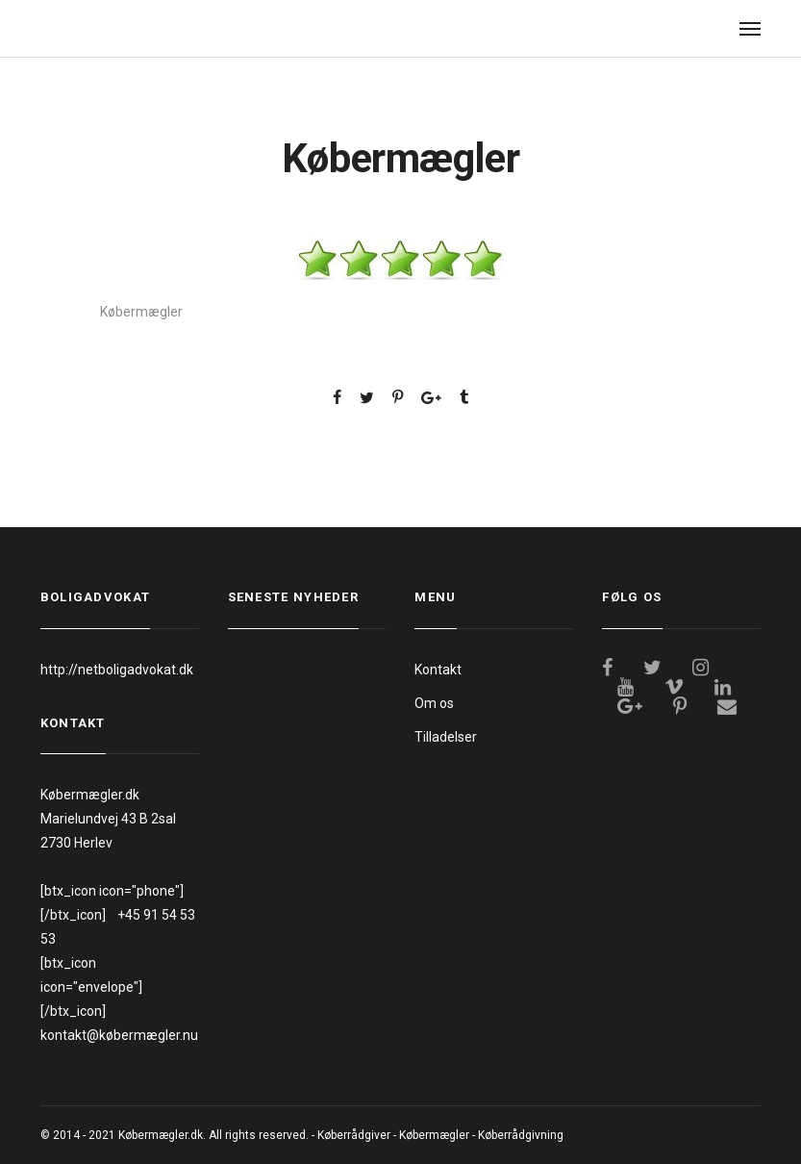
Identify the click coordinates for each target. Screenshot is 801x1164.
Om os (434, 703)
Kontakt (438, 669)
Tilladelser (445, 737)
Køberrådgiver (353, 1135)
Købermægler (434, 1135)
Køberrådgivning (520, 1135)
